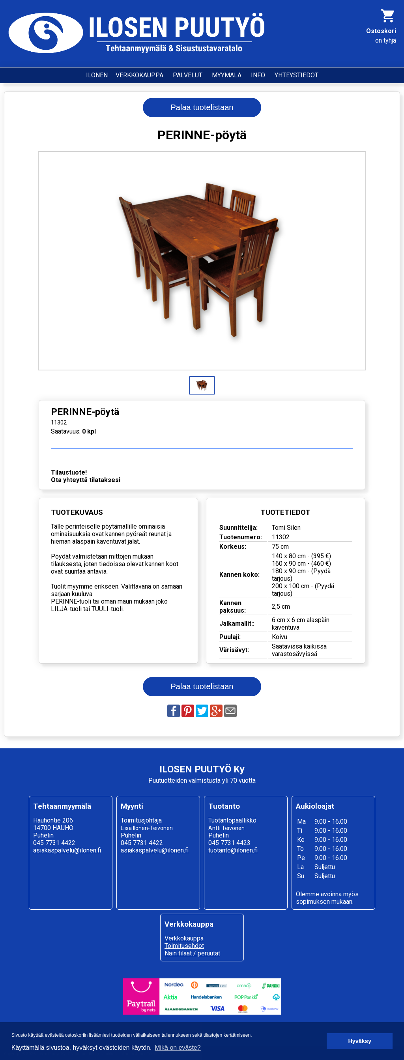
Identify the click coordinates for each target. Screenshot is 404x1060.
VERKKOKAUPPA (139, 75)
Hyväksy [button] (359, 1041)
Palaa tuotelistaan (201, 107)
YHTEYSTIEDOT (296, 75)
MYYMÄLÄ (226, 75)
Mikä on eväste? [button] (178, 1047)
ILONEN (97, 75)
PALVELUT (187, 75)
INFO (258, 75)
